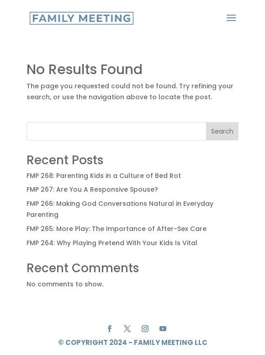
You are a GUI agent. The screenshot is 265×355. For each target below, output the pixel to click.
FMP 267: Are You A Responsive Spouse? (92, 189)
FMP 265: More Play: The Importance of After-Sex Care (116, 228)
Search (222, 131)
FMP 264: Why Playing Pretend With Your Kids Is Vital (111, 242)
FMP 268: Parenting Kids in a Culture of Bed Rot (103, 175)
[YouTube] (162, 329)
